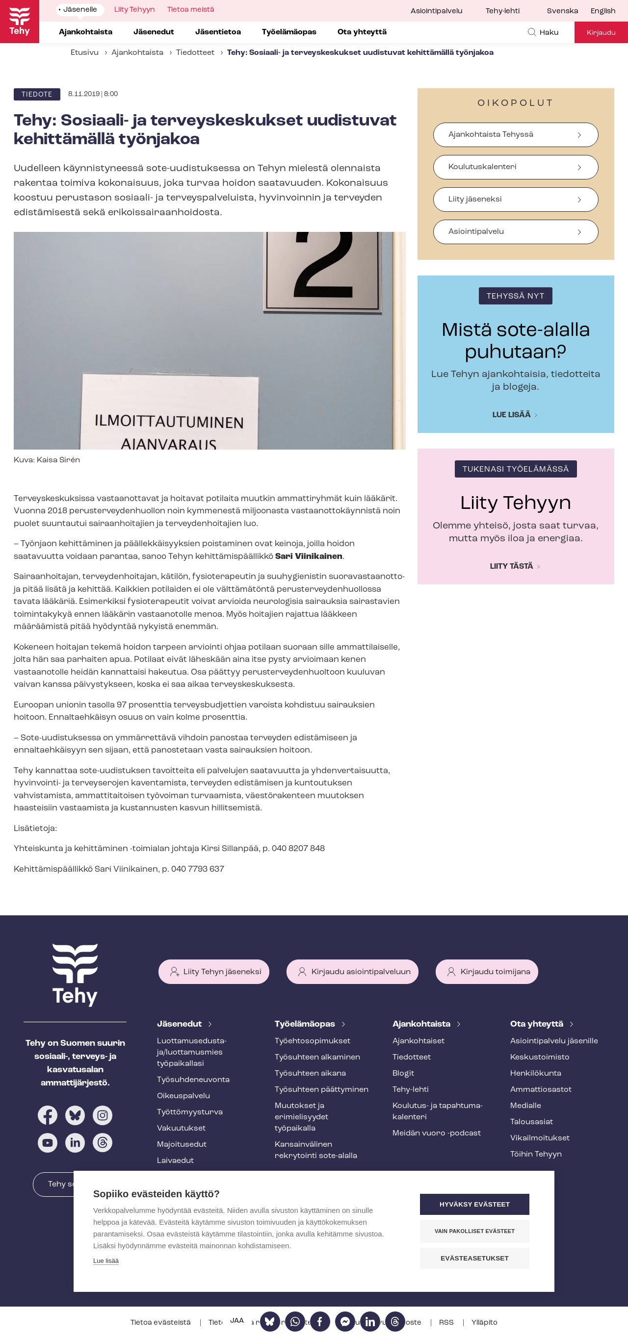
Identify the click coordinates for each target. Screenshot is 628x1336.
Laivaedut (175, 1161)
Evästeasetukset (476, 1258)
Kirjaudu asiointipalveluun (361, 972)
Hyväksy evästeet (476, 1204)
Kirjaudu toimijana (495, 972)
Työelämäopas (306, 1024)
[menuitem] (569, 12)
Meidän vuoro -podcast (436, 1133)
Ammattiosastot (541, 1090)
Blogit (403, 1074)
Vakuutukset (181, 1129)
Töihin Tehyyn (536, 1155)
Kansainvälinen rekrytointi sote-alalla (316, 1150)
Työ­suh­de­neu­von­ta (193, 1080)
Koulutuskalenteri (482, 167)
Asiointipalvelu (437, 11)
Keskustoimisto (540, 1057)
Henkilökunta (535, 1074)
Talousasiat (531, 1122)
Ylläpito (484, 1323)
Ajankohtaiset (418, 1041)
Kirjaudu (601, 33)
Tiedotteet (195, 53)
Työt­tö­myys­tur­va (190, 1112)
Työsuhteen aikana (310, 1074)
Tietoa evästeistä (161, 1323)
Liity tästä (511, 567)
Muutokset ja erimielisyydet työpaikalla (301, 1117)
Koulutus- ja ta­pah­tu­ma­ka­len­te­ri (437, 1111)
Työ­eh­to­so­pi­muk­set (312, 1041)
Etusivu (85, 53)
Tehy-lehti (503, 11)
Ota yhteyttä (537, 1024)
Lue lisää (512, 415)
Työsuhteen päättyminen (321, 1090)
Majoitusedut (182, 1145)
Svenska (562, 11)
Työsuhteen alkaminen (317, 1057)
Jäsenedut (180, 1024)
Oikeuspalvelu (183, 1096)
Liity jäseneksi (475, 199)
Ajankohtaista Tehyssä (490, 135)
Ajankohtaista (137, 53)
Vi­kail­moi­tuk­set (540, 1138)
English (603, 11)
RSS (447, 1323)
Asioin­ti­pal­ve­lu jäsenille (554, 1041)
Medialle (525, 1106)
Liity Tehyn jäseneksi (222, 972)
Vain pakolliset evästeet (476, 1231)
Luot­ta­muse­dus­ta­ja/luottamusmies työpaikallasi (192, 1052)
